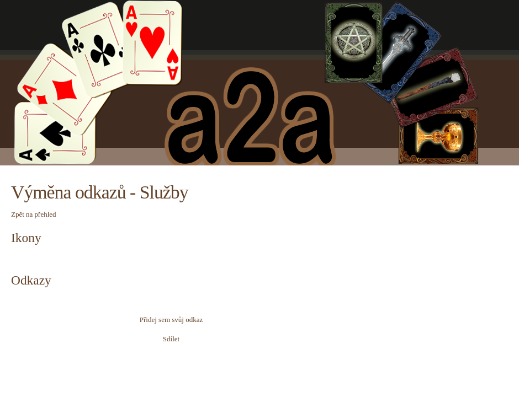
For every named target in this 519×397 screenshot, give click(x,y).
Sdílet (171, 339)
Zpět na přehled (33, 214)
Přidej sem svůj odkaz (171, 319)
